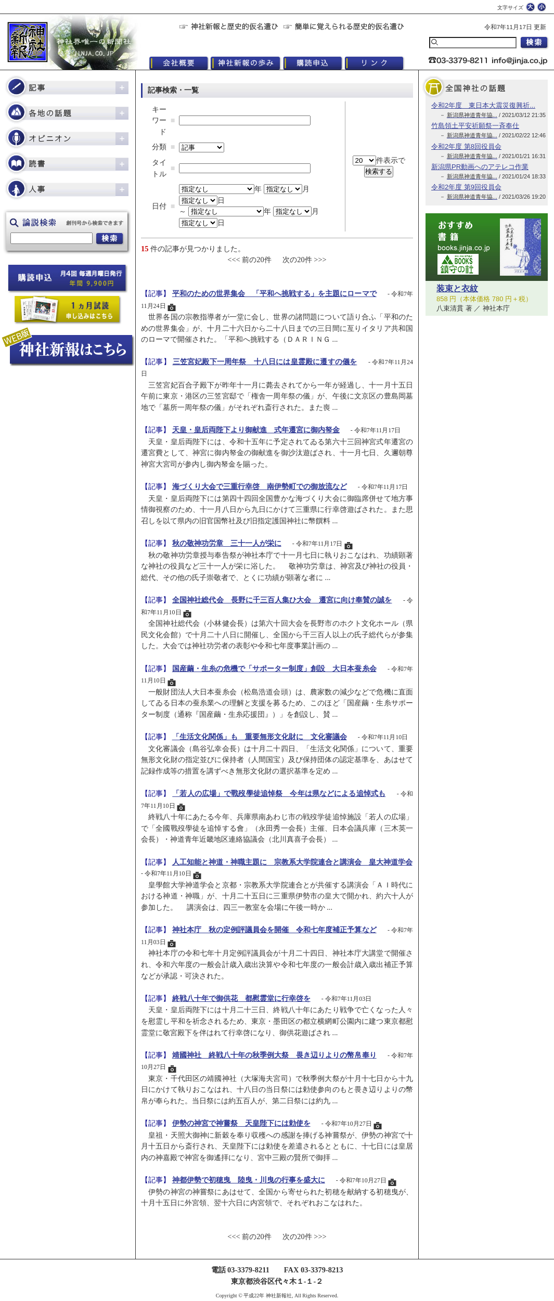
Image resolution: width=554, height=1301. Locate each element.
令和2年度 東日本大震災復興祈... (483, 105)
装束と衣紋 (457, 288)
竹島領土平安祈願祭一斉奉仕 (475, 126)
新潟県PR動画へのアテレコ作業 (480, 167)
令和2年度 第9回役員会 (466, 187)
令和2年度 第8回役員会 (466, 146)
